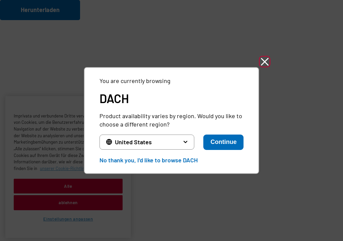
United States (133, 142)
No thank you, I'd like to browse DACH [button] (148, 160)
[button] (265, 62)
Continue (223, 142)
